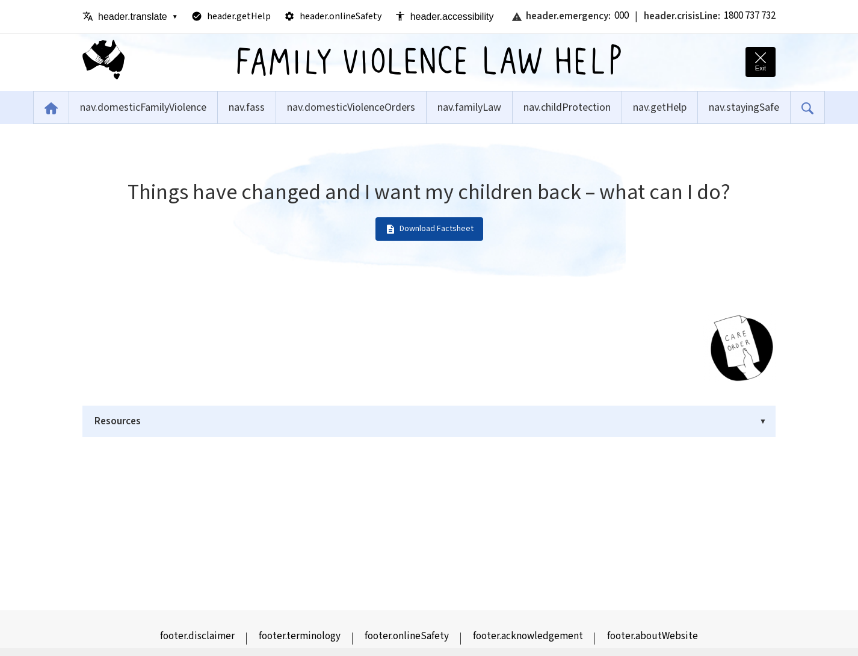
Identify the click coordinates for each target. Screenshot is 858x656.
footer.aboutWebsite (652, 636)
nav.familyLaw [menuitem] (469, 107)
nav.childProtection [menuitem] (567, 107)
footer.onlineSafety (407, 636)
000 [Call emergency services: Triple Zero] (621, 15)
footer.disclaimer (197, 636)
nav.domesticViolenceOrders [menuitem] (351, 107)
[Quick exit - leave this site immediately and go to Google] (760, 62)
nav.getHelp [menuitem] (660, 107)
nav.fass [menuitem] (247, 107)
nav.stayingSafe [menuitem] (744, 107)
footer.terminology (300, 636)
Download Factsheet (429, 228)
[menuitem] (51, 107)
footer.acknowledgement (528, 636)
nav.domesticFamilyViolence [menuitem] (143, 107)
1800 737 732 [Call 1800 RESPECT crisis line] (750, 15)
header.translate (130, 16)
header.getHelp (231, 16)
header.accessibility (444, 16)
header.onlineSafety (332, 16)
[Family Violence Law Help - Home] (103, 62)
